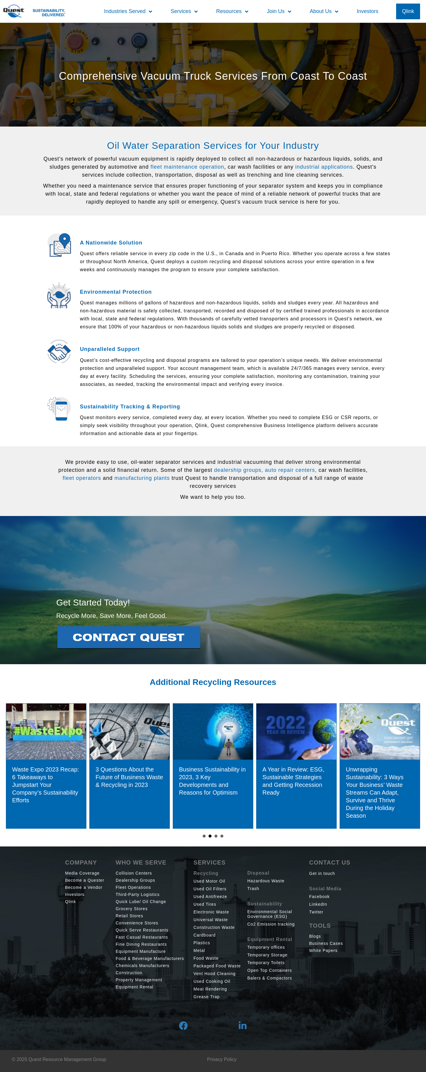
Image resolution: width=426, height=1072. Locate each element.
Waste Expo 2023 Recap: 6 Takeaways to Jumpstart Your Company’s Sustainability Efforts (59, 784)
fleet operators (82, 478)
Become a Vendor (83, 887)
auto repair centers (290, 470)
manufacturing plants (142, 478)
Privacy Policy (222, 1059)
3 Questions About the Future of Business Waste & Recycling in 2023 (143, 777)
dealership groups (237, 470)
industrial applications (324, 167)
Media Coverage (82, 873)
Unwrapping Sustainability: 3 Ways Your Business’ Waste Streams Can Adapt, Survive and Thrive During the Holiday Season (388, 792)
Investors (75, 894)
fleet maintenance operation (187, 167)
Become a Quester (84, 880)
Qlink (70, 901)
